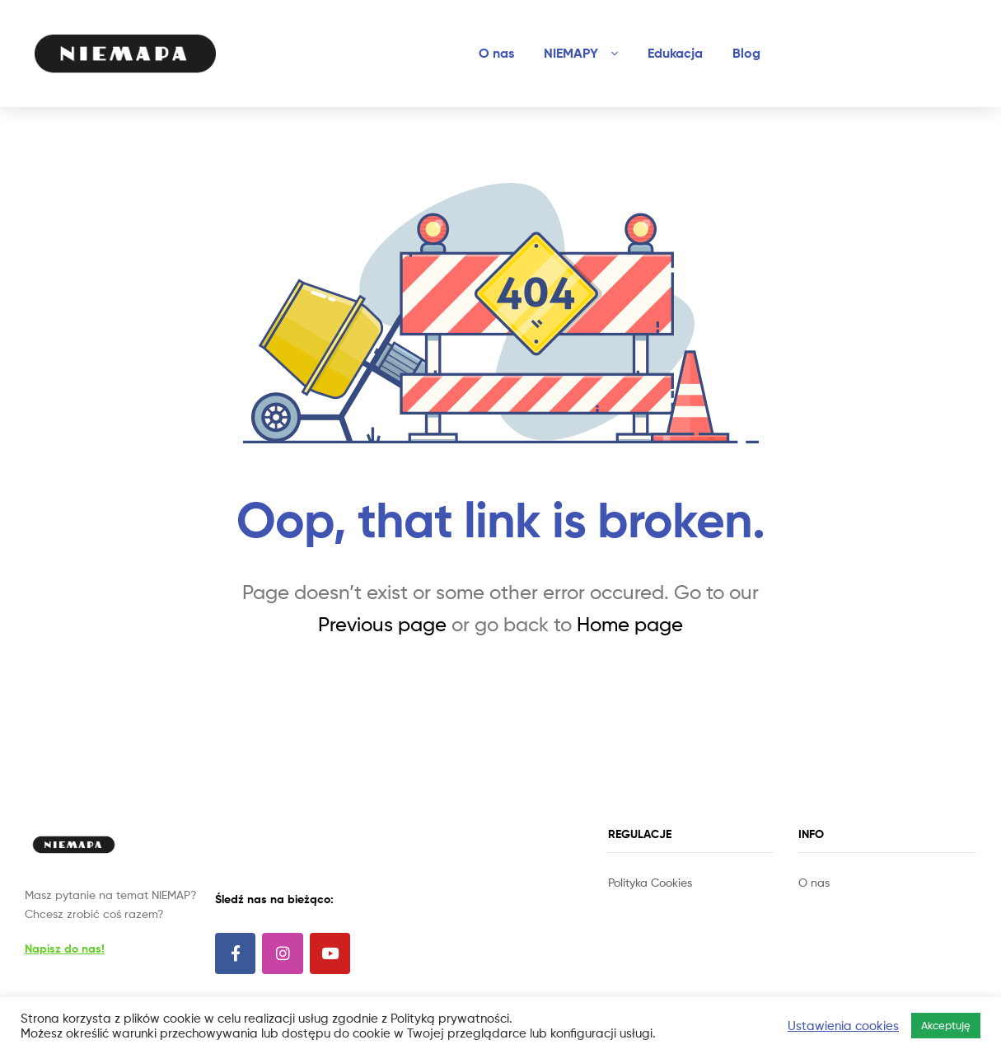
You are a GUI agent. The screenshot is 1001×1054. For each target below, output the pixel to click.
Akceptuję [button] (946, 1025)
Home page (630, 624)
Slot (619, 900)
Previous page (382, 624)
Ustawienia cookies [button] (843, 1026)
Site (641, 900)
